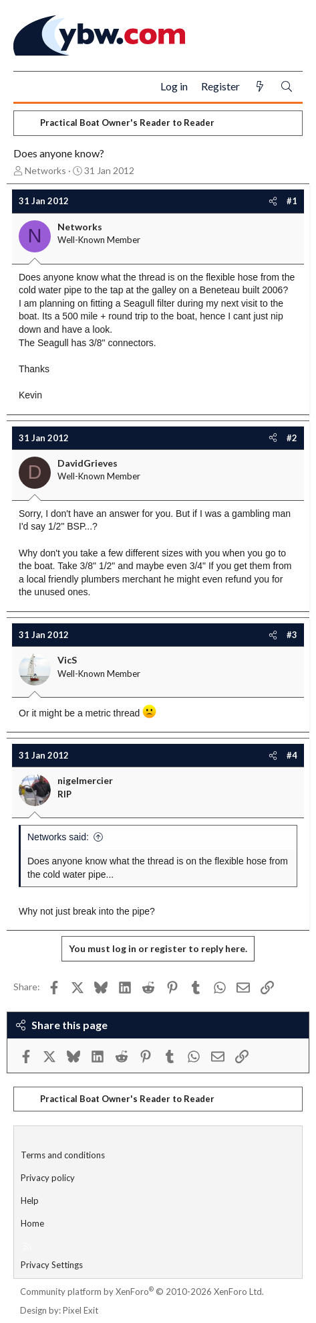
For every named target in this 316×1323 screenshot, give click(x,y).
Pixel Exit (80, 1310)
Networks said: (58, 837)
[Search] (286, 87)
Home (32, 1223)
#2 (292, 438)
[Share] (273, 201)
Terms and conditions (63, 1155)
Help (30, 1200)
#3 (292, 634)
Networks (45, 170)
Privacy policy (48, 1177)
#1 (292, 201)
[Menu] (29, 87)
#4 (292, 755)
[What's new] (260, 87)
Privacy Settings (52, 1264)
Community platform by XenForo (142, 1291)
